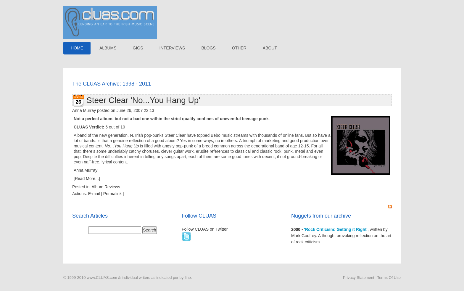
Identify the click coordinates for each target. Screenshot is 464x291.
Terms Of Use (389, 277)
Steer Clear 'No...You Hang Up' (143, 100)
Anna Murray (84, 110)
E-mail (94, 193)
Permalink (112, 193)
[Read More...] (87, 178)
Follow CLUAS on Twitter (205, 229)
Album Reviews (105, 186)
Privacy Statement (358, 277)
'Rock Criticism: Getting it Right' (336, 229)
